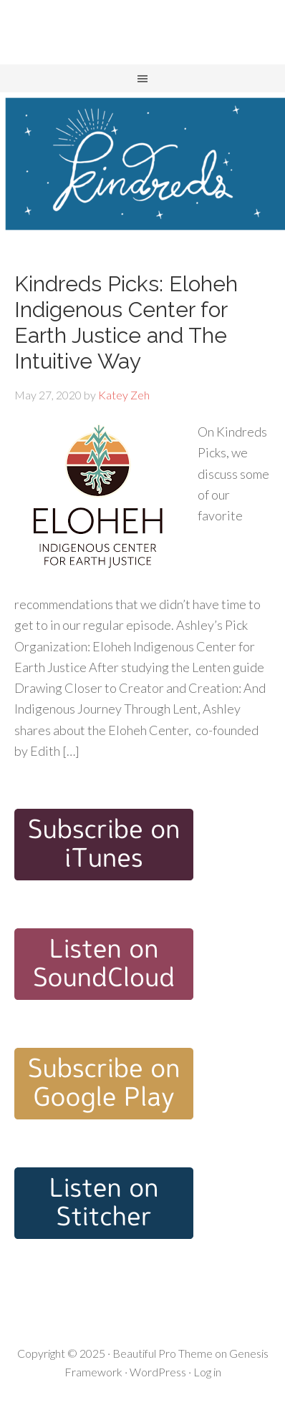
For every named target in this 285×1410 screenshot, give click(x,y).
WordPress (158, 1372)
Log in (207, 1372)
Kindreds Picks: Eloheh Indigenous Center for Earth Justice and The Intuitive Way (126, 322)
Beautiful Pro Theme (162, 1353)
